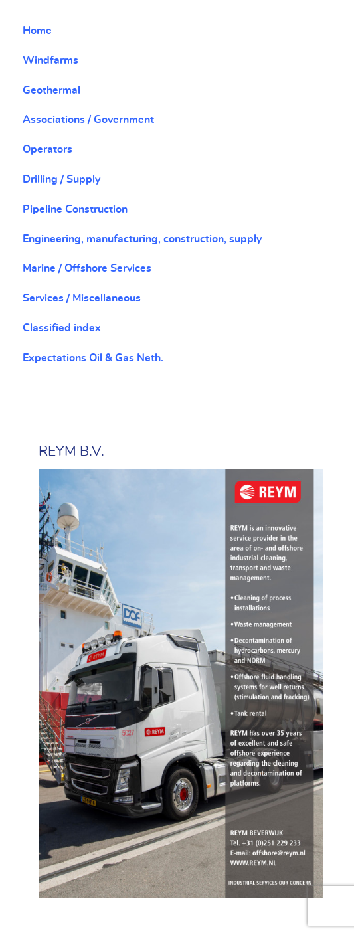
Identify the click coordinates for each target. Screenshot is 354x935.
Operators (47, 149)
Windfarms (50, 60)
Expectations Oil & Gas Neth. (93, 358)
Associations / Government (88, 119)
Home (37, 30)
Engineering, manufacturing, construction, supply (142, 239)
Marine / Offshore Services (87, 268)
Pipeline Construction (75, 209)
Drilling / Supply (61, 179)
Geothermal (51, 90)
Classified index (62, 328)
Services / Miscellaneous (82, 298)
